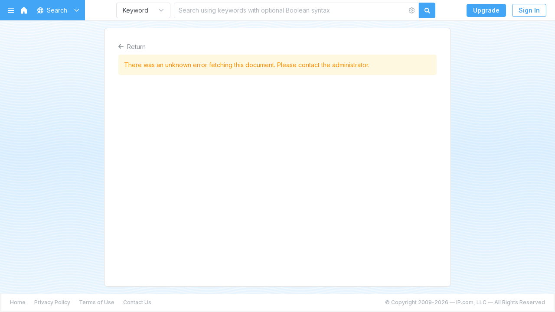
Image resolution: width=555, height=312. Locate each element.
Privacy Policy (52, 302)
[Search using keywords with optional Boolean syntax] (290, 10)
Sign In (529, 10)
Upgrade (486, 10)
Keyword (135, 10)
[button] (56, 10)
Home (18, 302)
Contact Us (137, 302)
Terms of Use (96, 302)
